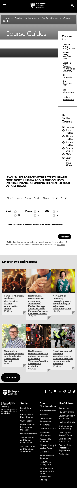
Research (44, 415)
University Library (28, 434)
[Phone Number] (46, 198)
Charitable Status (47, 429)
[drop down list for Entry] (64, 198)
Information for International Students (27, 427)
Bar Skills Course (50, 18)
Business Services (48, 411)
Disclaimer (44, 452)
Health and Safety (67, 422)
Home (7, 18)
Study (24, 403)
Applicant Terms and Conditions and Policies (27, 449)
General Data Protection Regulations (65, 447)
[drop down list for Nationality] (55, 198)
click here (61, 245)
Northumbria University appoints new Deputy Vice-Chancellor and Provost (14, 356)
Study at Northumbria (26, 18)
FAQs (68, 154)
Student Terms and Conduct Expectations (27, 440)
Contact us (64, 408)
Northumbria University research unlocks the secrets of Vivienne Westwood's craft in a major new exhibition (38, 358)
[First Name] (10, 198)
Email (8, 211)
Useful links (66, 403)
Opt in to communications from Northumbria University (34, 225)
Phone (28, 211)
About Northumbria (48, 405)
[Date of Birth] (28, 198)
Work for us (45, 425)
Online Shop (64, 454)
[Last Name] (19, 198)
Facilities (70, 127)
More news (10, 378)
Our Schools (26, 421)
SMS (47, 211)
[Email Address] (37, 198)
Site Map (44, 480)
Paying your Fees (66, 412)
